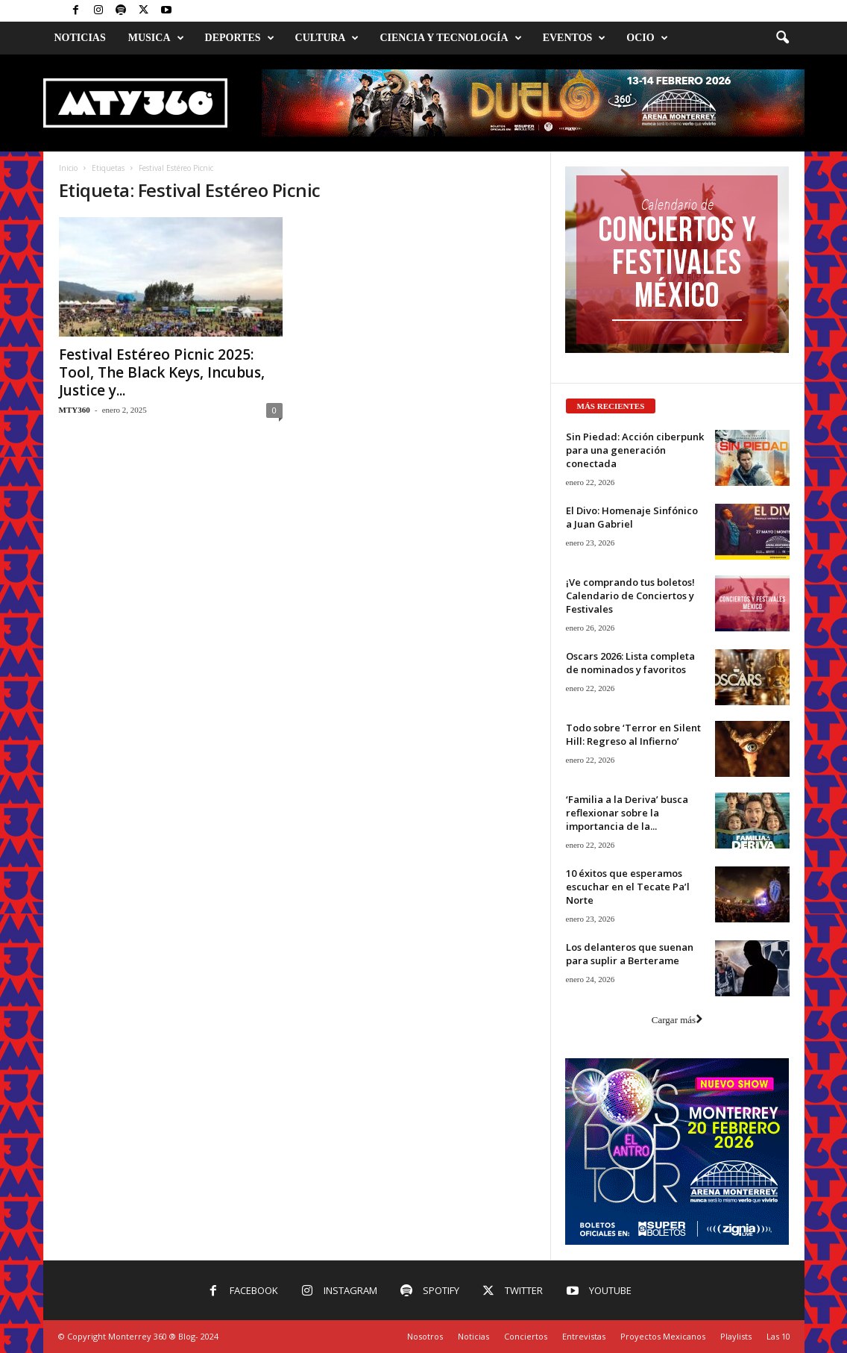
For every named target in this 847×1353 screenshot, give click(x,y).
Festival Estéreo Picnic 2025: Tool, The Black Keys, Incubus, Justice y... (162, 372)
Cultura (327, 38)
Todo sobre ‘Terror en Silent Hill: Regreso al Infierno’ (633, 734)
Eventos (574, 38)
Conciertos (525, 1336)
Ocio (646, 38)
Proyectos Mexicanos (662, 1336)
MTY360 (74, 409)
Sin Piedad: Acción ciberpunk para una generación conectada (635, 450)
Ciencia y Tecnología (450, 38)
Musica (156, 38)
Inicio (68, 168)
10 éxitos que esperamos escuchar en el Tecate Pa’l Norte (628, 886)
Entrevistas (583, 1336)
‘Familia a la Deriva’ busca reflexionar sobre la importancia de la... (627, 813)
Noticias (80, 37)
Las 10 (778, 1336)
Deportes (239, 38)
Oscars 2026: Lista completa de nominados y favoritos (630, 662)
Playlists (736, 1336)
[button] (782, 38)
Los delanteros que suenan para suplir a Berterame (629, 953)
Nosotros (425, 1336)
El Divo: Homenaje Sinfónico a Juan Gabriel (632, 517)
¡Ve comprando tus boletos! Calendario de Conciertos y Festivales (630, 595)
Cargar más (677, 1019)
